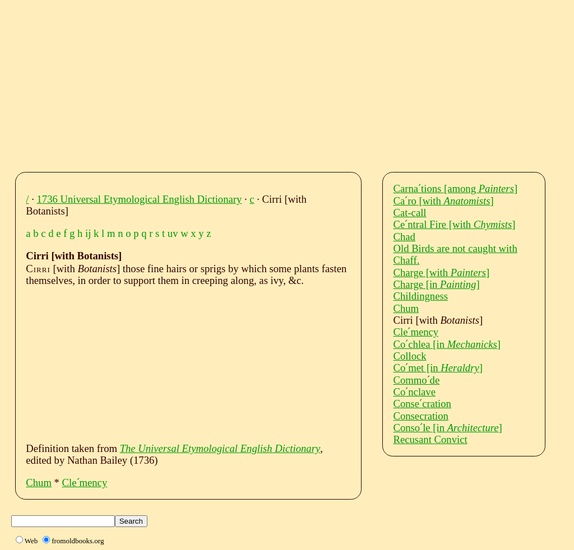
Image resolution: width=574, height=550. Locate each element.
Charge (442, 272)
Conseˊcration (422, 403)
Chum (39, 482)
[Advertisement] (297, 82)
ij (88, 233)
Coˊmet (438, 368)
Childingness (421, 296)
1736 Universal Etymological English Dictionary (139, 199)
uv (173, 233)
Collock (410, 356)
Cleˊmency (85, 482)
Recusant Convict (430, 439)
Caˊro (444, 201)
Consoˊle (448, 428)
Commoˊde (417, 380)
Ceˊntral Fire (455, 224)
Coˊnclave (415, 392)
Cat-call (410, 212)
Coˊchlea (447, 344)
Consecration (421, 416)
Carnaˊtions (456, 188)
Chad (404, 237)
